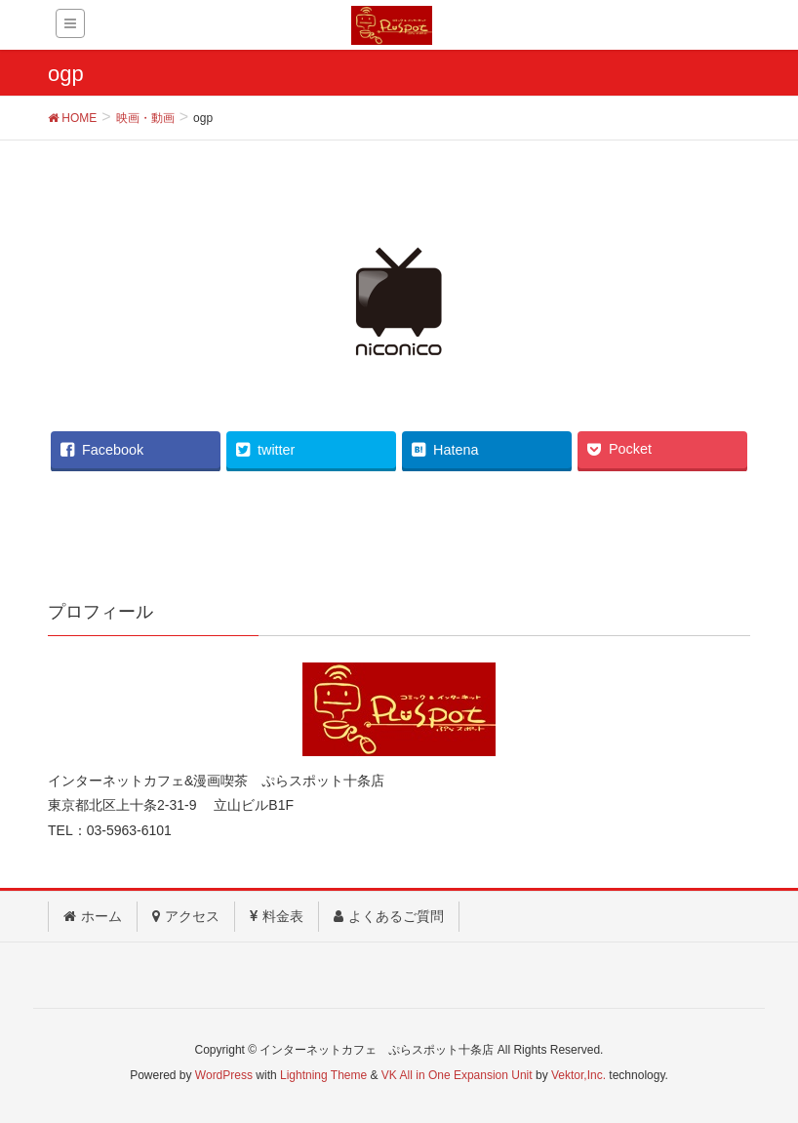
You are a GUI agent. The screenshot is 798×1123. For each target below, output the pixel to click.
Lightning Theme (323, 1075)
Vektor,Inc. (578, 1075)
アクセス (185, 916)
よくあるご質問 (389, 916)
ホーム (92, 916)
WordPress (224, 1075)
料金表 (276, 916)
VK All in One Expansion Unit (457, 1075)
